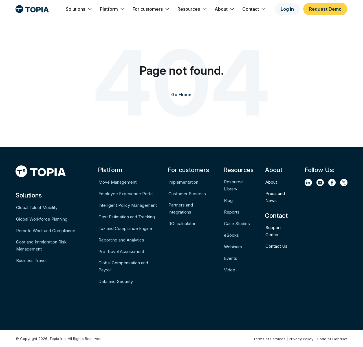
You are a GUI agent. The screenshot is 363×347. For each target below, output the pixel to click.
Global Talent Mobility (37, 207)
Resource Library (233, 185)
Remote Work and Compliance (45, 230)
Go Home (181, 94)
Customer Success (187, 193)
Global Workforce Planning (41, 219)
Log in (287, 9)
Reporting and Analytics (121, 240)
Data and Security (115, 281)
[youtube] (320, 182)
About (271, 182)
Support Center (273, 231)
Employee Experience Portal (125, 193)
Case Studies (237, 223)
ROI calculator (181, 223)
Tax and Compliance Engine (125, 228)
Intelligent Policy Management (127, 205)
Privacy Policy (301, 339)
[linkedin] (308, 182)
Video (229, 270)
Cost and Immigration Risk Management (41, 245)
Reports (231, 212)
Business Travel (31, 260)
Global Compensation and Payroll (123, 266)
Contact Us (276, 246)
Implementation (183, 182)
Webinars (233, 246)
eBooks (231, 235)
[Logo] (32, 9)
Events (230, 258)
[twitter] (343, 182)
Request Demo (325, 9)
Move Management (117, 182)
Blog (228, 200)
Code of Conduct (332, 339)
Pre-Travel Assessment (121, 251)
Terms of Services (269, 339)
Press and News (275, 197)
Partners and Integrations (180, 208)
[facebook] (332, 182)
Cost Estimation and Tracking (126, 216)
